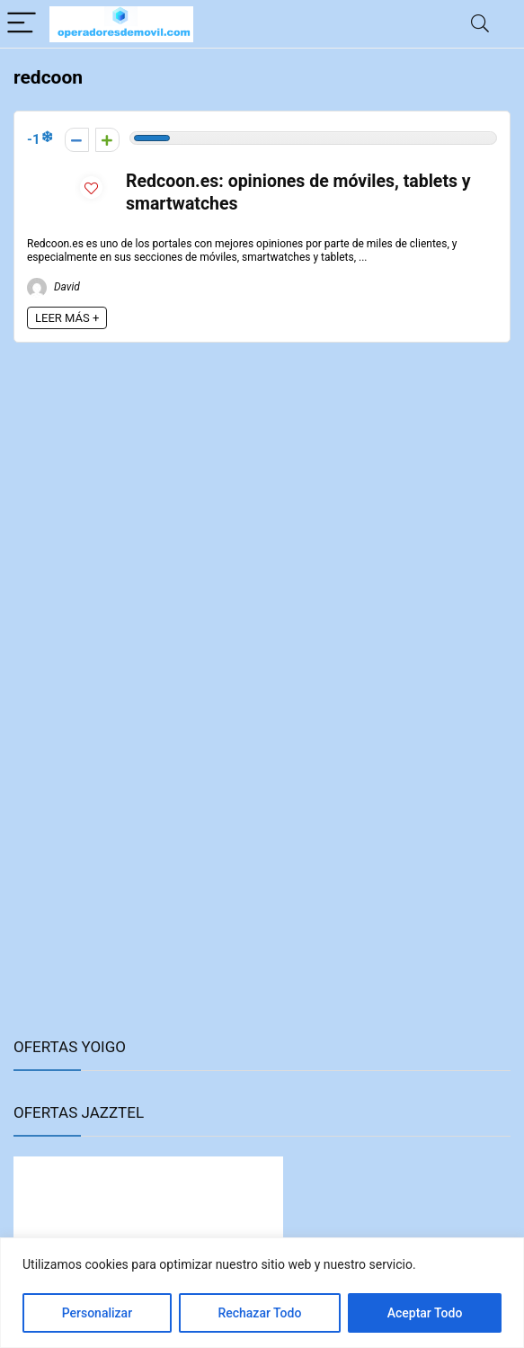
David (53, 287)
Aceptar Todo (425, 1313)
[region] (262, 1292)
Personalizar (97, 1313)
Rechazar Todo (259, 1313)
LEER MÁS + (67, 318)
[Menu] (21, 24)
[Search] (480, 24)
